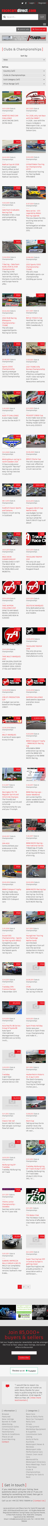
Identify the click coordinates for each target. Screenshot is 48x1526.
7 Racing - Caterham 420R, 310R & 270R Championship (10, 266)
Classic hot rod (8, 1121)
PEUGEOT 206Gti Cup (34, 415)
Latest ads (23, 29)
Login (31, 3)
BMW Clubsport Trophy (11, 889)
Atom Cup (30, 1121)
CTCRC (28, 987)
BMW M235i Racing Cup (36, 889)
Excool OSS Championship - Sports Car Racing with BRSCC (12, 938)
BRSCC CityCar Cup (33, 459)
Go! (42, 17)
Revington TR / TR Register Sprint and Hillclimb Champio (10, 794)
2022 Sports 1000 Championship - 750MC (33, 267)
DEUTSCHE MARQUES (34, 606)
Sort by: (24, 56)
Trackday (6, 1074)
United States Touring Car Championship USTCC (35, 166)
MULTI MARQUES (9, 735)
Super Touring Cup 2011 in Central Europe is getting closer (35, 1261)
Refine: (5, 67)
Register (42, 3)
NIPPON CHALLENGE (34, 697)
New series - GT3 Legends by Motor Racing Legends (33, 213)
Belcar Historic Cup (34, 318)
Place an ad (39, 29)
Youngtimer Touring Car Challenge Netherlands (34, 938)
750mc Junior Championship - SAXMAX (9, 1204)
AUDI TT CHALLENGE (10, 416)
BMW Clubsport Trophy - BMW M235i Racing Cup (35, 743)
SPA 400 (5, 843)
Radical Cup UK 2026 (10, 164)
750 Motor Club (32, 1215)
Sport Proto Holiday (34, 1026)
